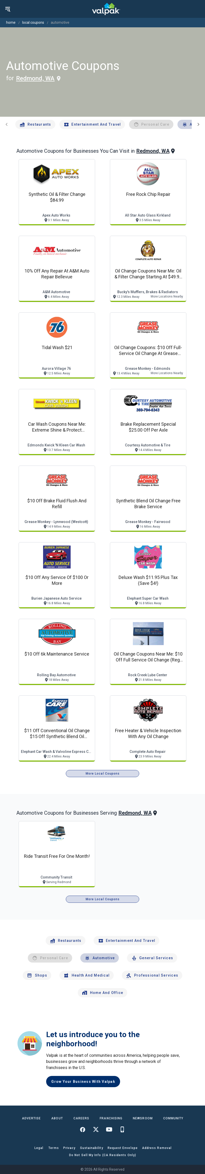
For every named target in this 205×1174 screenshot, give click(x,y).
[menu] (7, 9)
